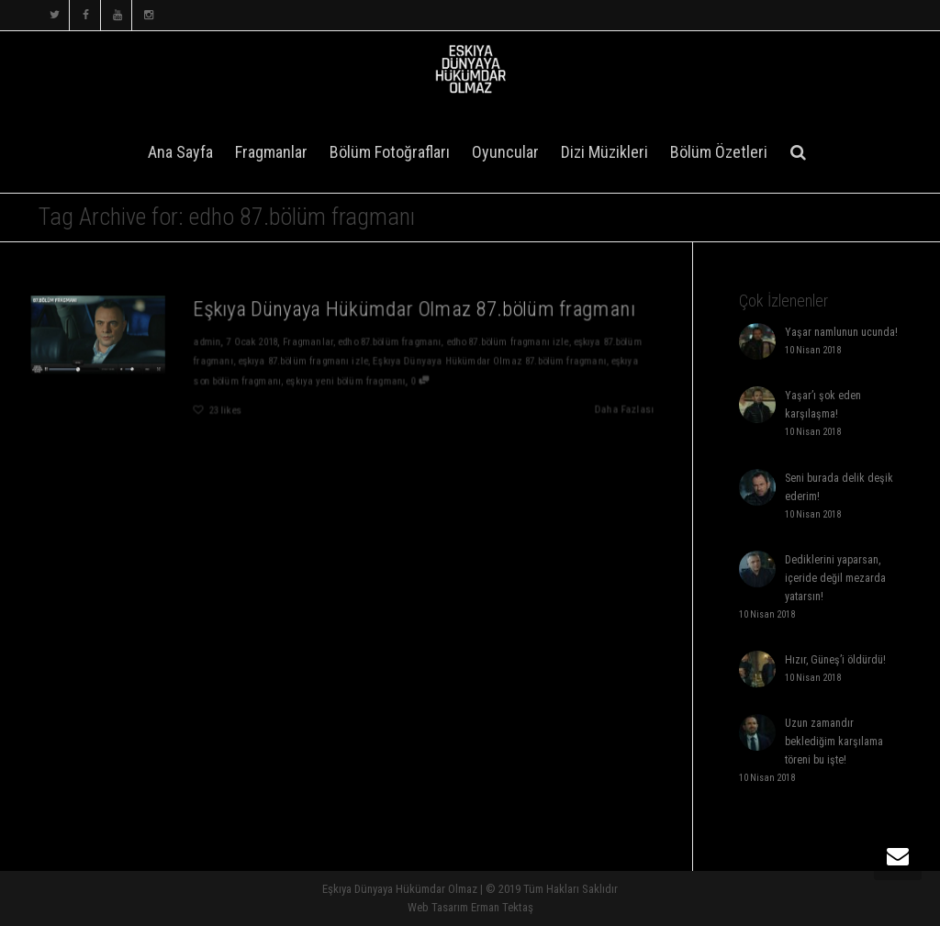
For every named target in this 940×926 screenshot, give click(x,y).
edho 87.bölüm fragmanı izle (510, 341)
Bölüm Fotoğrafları (390, 152)
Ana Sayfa (180, 152)
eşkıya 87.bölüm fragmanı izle (302, 361)
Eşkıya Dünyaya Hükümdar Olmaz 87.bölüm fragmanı (415, 307)
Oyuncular (505, 152)
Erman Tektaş (502, 907)
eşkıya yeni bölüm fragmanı (345, 381)
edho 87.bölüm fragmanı (390, 341)
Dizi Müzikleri (604, 152)
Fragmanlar (271, 152)
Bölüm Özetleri (718, 152)
